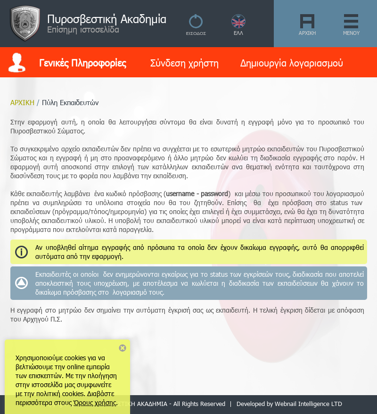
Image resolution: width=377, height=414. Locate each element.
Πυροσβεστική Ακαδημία (106, 18)
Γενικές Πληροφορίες (82, 62)
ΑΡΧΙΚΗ (307, 33)
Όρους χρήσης (95, 402)
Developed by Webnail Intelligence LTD (289, 403)
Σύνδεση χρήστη (184, 62)
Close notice (122, 348)
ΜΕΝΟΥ (351, 33)
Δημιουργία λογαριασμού (291, 62)
